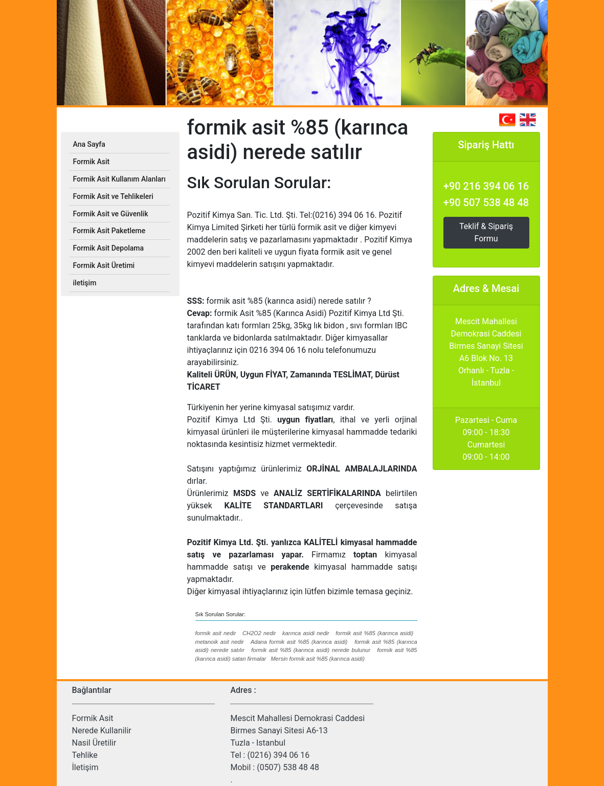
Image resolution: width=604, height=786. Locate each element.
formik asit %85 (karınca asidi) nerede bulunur (310, 650)
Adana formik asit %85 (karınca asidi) (299, 642)
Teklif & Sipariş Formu (486, 232)
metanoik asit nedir (219, 642)
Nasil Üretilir (94, 743)
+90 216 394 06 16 (486, 186)
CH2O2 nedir (259, 633)
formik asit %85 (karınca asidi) (374, 633)
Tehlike (85, 755)
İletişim (85, 767)
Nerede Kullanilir (101, 730)
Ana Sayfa (89, 144)
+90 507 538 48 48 (486, 202)
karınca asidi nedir (305, 633)
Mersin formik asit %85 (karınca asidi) (317, 659)
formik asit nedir (215, 633)
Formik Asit (93, 718)
